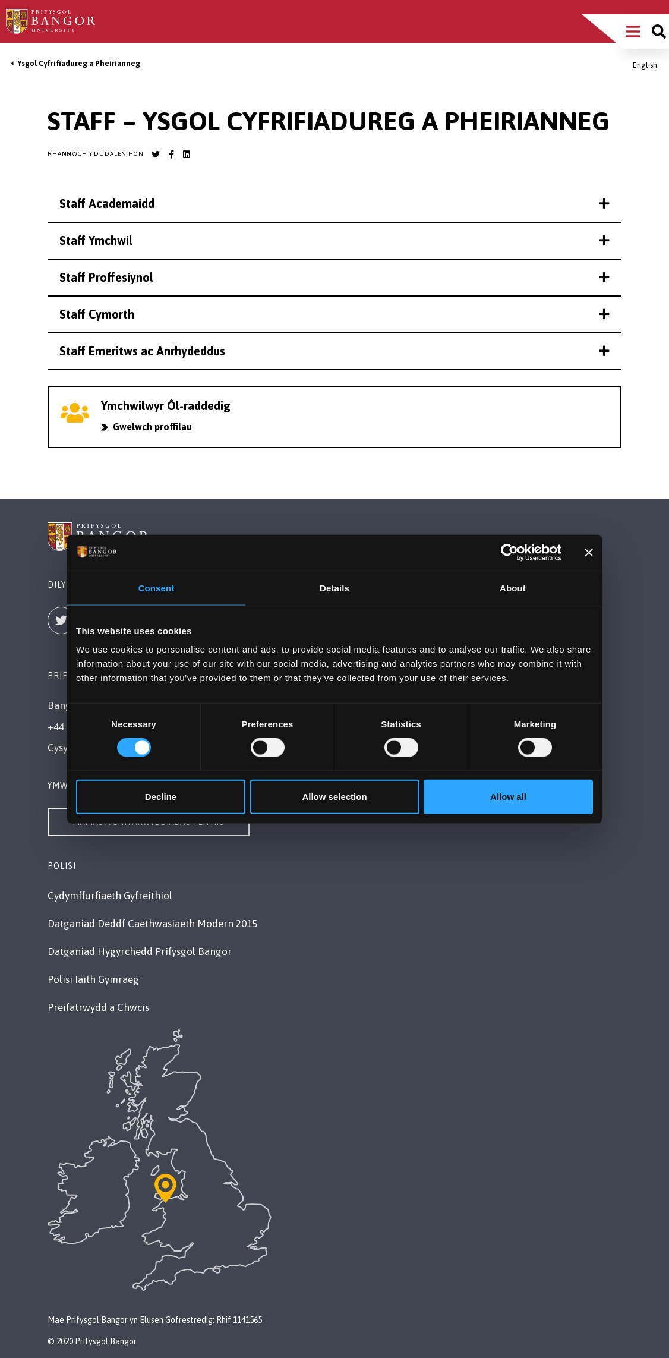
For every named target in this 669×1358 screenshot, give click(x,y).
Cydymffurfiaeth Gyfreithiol (110, 896)
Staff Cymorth (334, 314)
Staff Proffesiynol (334, 277)
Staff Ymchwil (334, 240)
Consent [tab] (156, 587)
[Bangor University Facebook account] (171, 154)
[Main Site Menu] (633, 31)
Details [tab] (334, 587)
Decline (160, 797)
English (645, 65)
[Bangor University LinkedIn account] (186, 154)
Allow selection (334, 797)
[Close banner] (589, 552)
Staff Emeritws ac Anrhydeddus (334, 351)
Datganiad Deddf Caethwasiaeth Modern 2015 (152, 924)
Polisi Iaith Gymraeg (93, 979)
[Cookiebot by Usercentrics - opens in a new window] (509, 552)
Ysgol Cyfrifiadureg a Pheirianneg (78, 63)
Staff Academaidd (334, 203)
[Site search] (659, 31)
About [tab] (513, 587)
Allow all (508, 797)
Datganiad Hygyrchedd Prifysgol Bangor (140, 951)
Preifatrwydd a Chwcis (98, 1007)
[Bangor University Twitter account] (156, 154)
